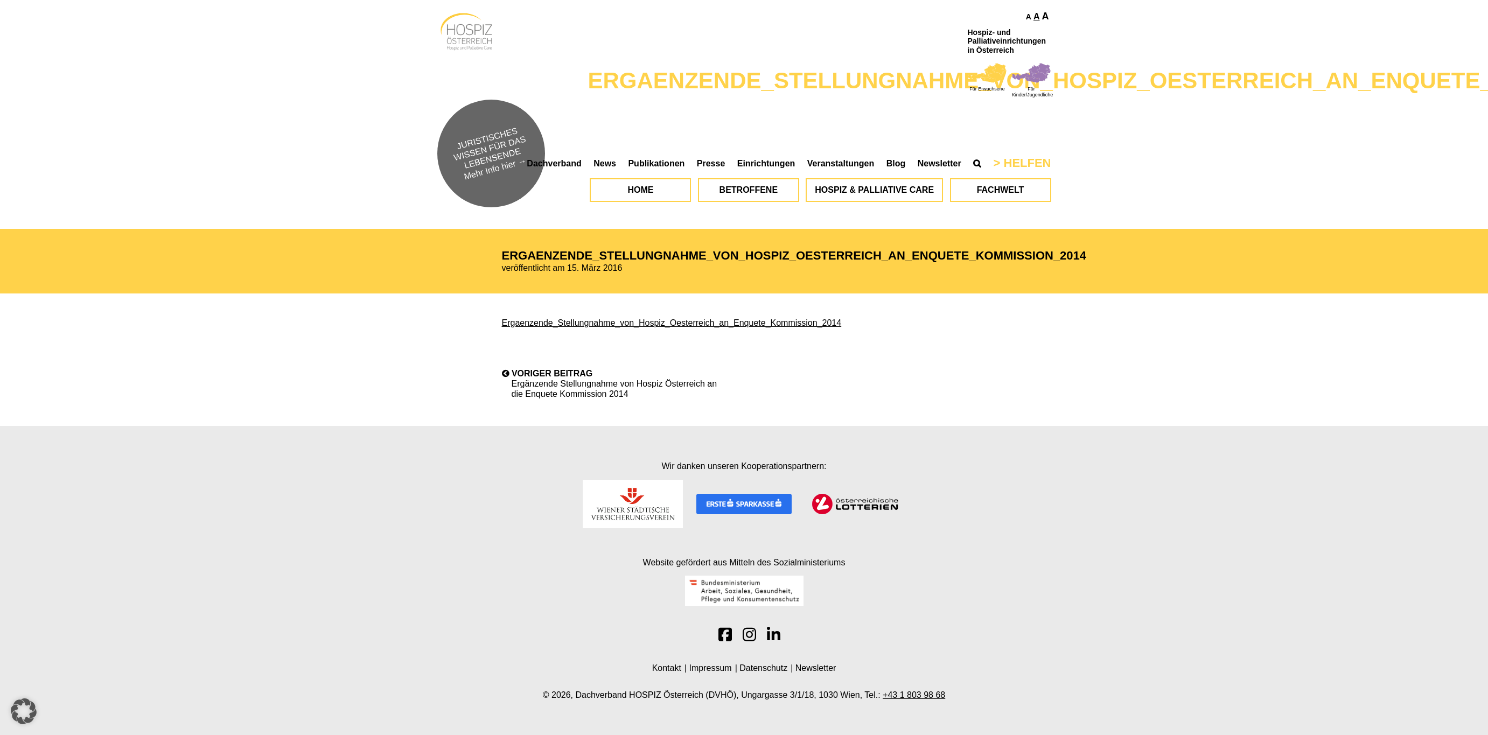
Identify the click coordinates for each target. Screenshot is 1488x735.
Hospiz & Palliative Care (874, 189)
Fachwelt (1000, 189)
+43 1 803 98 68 (914, 694)
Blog (896, 163)
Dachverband (554, 163)
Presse (711, 163)
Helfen (1027, 163)
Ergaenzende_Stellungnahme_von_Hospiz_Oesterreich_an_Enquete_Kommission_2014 (672, 322)
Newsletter (939, 163)
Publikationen (656, 163)
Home (640, 189)
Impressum (710, 668)
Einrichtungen (766, 163)
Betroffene (748, 189)
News (604, 163)
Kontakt (666, 668)
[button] (23, 711)
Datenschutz (763, 668)
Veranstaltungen (840, 163)
